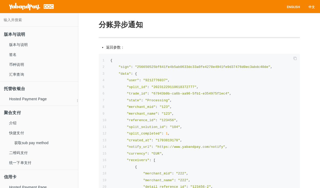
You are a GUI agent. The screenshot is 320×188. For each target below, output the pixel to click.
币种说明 (16, 64)
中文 (312, 7)
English (293, 7)
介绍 (12, 123)
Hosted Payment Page (28, 99)
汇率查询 (16, 74)
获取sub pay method (31, 143)
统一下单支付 (20, 163)
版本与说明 (18, 45)
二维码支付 (18, 153)
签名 (12, 54)
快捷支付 (16, 133)
